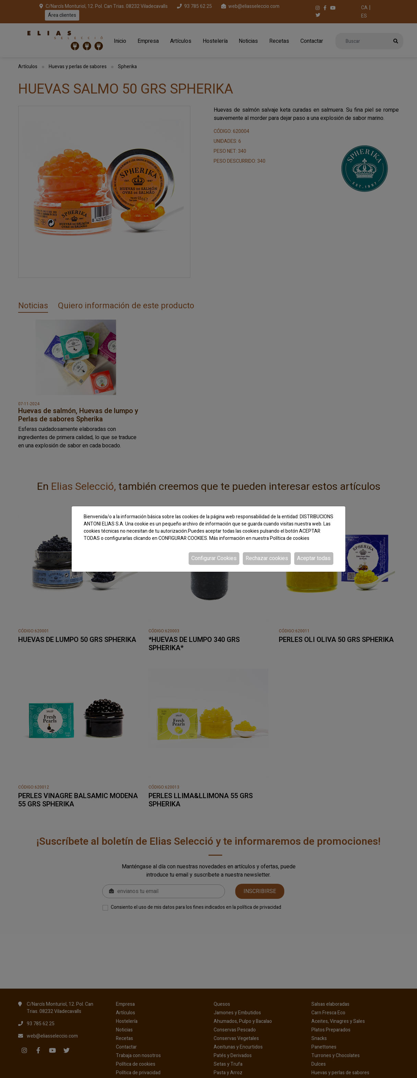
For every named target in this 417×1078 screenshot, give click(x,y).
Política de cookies (289, 538)
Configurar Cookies (214, 558)
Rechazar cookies (267, 558)
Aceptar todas (314, 558)
